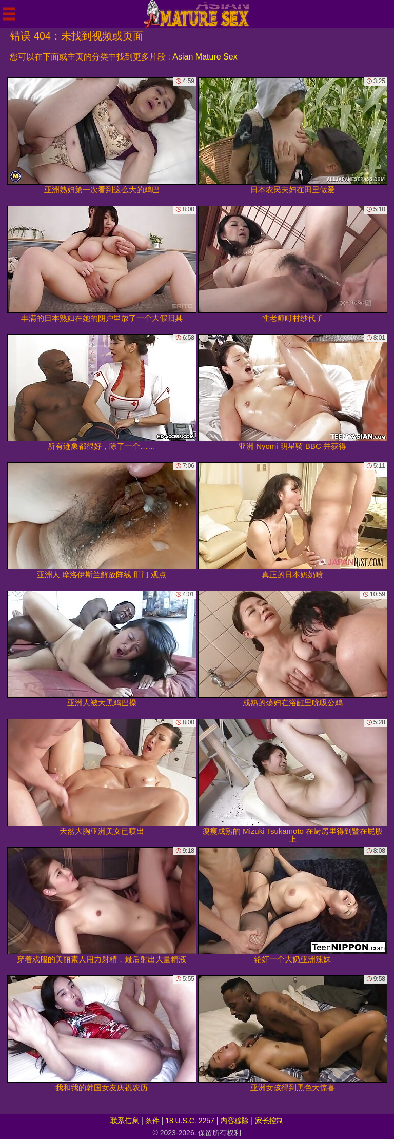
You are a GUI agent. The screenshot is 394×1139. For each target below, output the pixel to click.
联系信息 (124, 1120)
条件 (152, 1120)
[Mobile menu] (9, 14)
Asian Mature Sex (204, 56)
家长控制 (269, 1120)
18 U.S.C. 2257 (189, 1120)
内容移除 (234, 1120)
